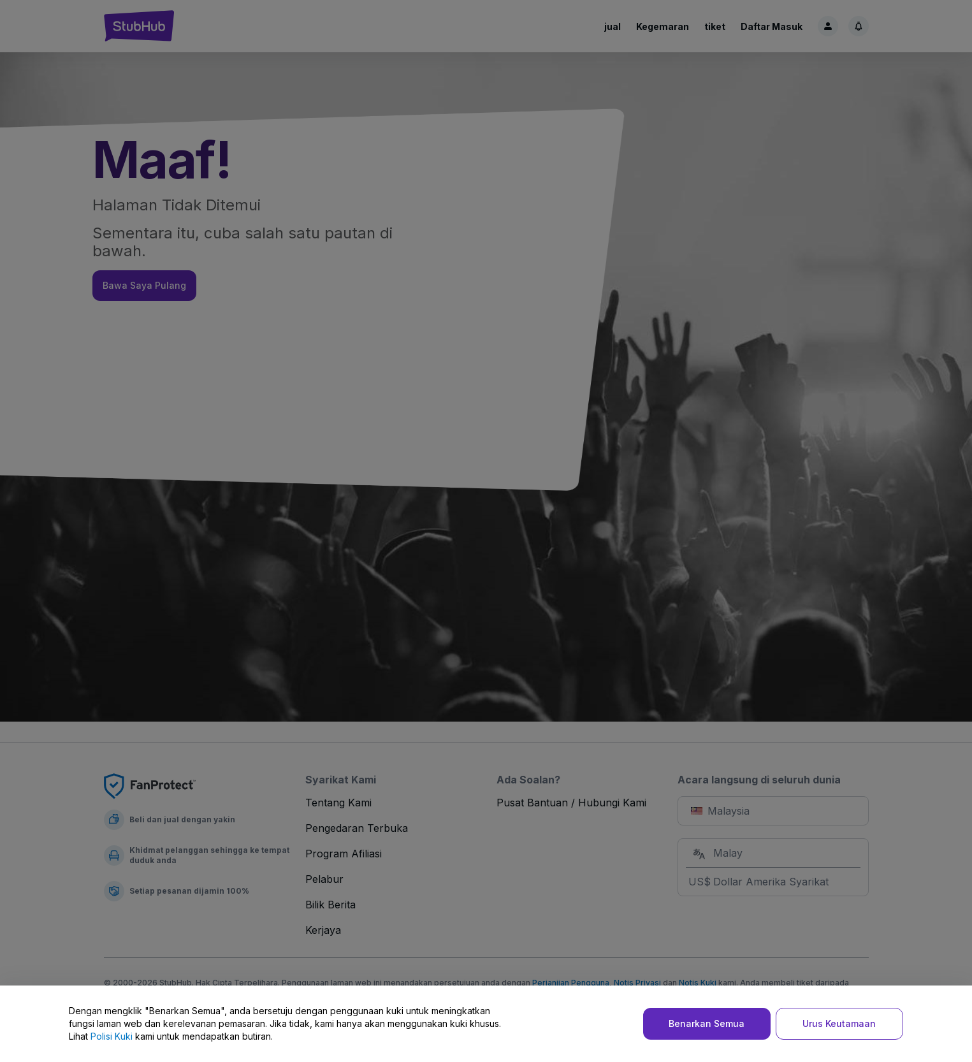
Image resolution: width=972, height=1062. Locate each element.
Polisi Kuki (112, 1036)
